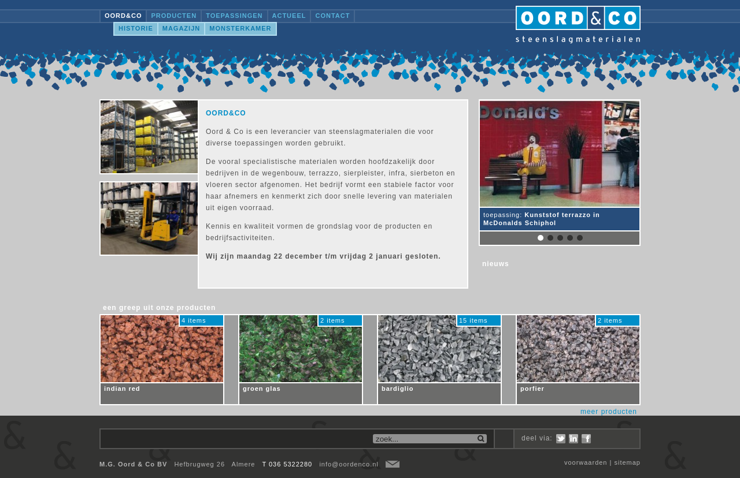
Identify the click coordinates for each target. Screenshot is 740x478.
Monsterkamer (240, 28)
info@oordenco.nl (348, 464)
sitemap (627, 462)
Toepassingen (234, 15)
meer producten (608, 412)
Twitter (560, 438)
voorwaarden (586, 462)
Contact (332, 15)
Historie (136, 28)
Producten (174, 15)
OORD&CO (123, 15)
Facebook (586, 438)
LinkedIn (573, 438)
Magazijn (181, 28)
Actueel (289, 15)
